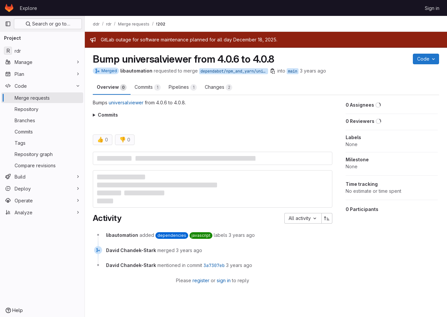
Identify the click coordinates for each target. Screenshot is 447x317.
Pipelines (183, 87)
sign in (224, 280)
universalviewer (126, 102)
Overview (112, 87)
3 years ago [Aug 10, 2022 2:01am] (313, 71)
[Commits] (42, 131)
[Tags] (42, 142)
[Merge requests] (42, 97)
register (201, 280)
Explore (28, 8)
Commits (148, 87)
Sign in (432, 8)
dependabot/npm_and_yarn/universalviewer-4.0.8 (234, 71)
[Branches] (42, 120)
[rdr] (42, 50)
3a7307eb (214, 265)
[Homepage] (9, 8)
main (292, 71)
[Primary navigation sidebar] (8, 24)
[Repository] (42, 109)
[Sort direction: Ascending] (327, 218)
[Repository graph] (42, 154)
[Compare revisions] (42, 165)
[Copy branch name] (273, 71)
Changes (218, 87)
